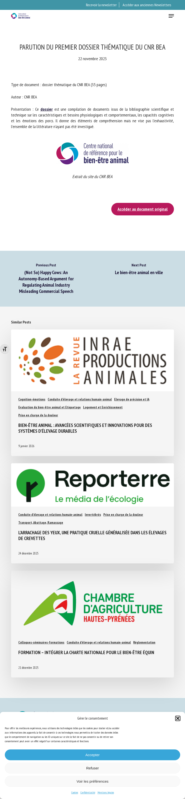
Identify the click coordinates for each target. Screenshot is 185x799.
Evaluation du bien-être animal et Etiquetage (49, 407)
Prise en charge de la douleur (38, 415)
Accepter (92, 755)
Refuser (92, 768)
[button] (177, 718)
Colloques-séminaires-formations (41, 642)
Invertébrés (93, 514)
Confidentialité (87, 792)
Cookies (74, 792)
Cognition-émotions (31, 399)
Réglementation (144, 642)
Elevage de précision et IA (131, 399)
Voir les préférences (93, 781)
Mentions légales (106, 792)
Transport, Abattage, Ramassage (40, 522)
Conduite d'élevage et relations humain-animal (80, 399)
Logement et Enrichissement (103, 407)
